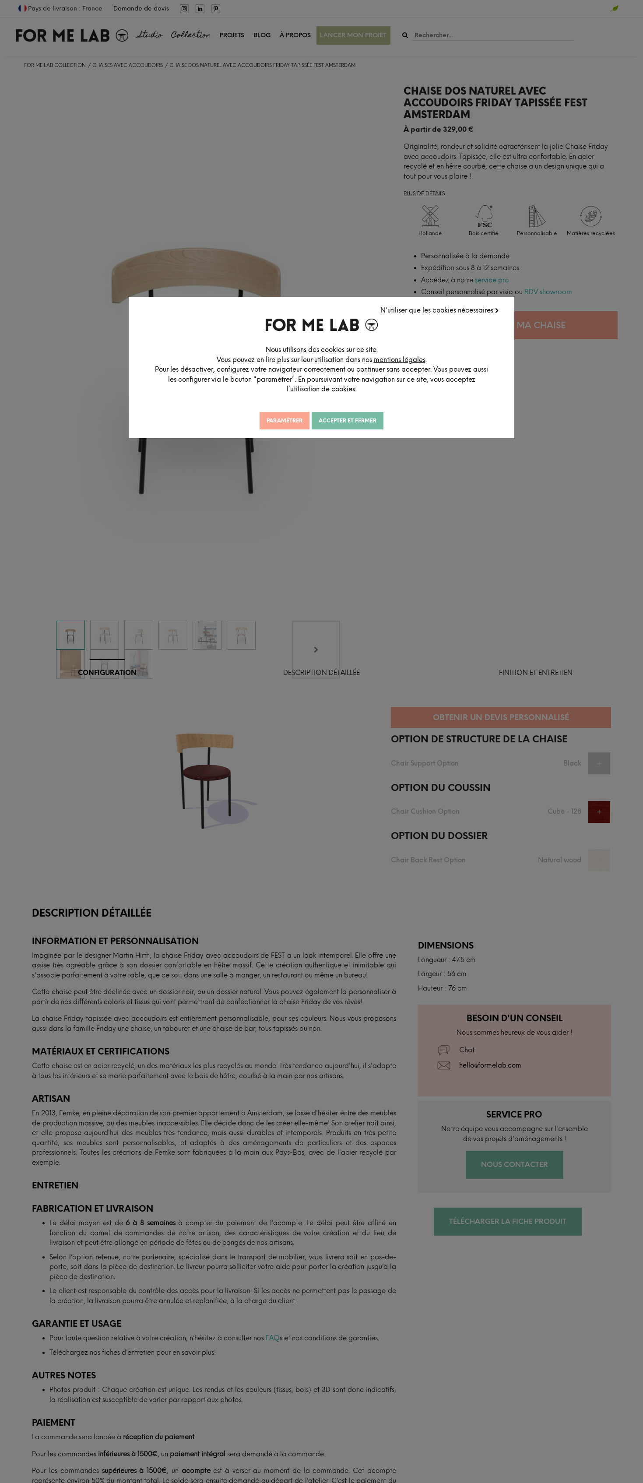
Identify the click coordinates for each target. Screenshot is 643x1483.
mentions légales (399, 360)
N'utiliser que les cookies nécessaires (439, 310)
